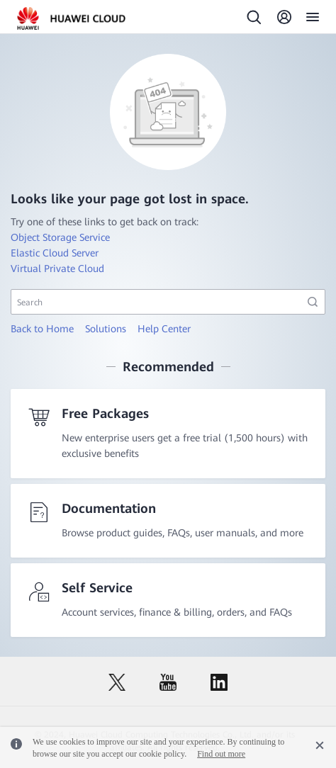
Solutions (105, 328)
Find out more (221, 754)
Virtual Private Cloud (57, 268)
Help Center (164, 328)
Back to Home (42, 328)
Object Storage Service (60, 237)
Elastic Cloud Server (55, 253)
